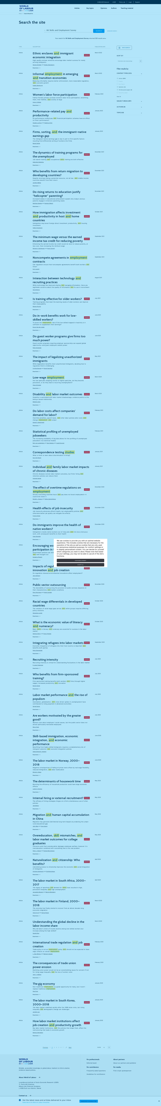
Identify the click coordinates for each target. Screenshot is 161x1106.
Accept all (80, 564)
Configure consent (80, 560)
